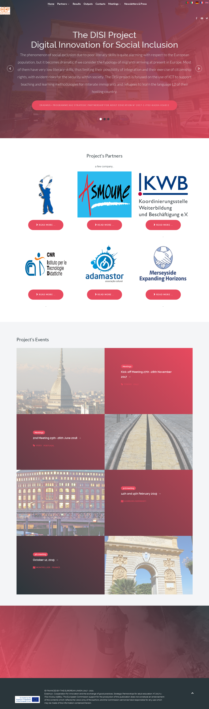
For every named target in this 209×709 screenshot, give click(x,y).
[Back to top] (192, 686)
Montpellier (42, 560)
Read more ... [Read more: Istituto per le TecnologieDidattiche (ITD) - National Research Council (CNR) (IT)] (45, 287)
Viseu (37, 439)
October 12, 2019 (45, 553)
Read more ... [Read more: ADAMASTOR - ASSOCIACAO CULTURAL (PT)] (104, 287)
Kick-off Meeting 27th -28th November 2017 (146, 367)
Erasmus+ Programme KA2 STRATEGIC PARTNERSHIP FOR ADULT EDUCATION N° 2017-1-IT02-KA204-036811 (104, 98)
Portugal (48, 439)
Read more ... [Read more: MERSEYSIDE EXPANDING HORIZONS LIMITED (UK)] (163, 287)
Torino (126, 377)
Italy (136, 377)
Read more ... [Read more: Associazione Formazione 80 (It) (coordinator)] (45, 218)
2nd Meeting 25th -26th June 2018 (57, 431)
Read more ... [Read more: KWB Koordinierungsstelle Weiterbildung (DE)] (163, 218)
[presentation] (10, 61)
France (56, 560)
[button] (101, 112)
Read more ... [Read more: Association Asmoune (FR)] (104, 218)
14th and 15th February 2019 (141, 486)
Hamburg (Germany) (133, 494)
